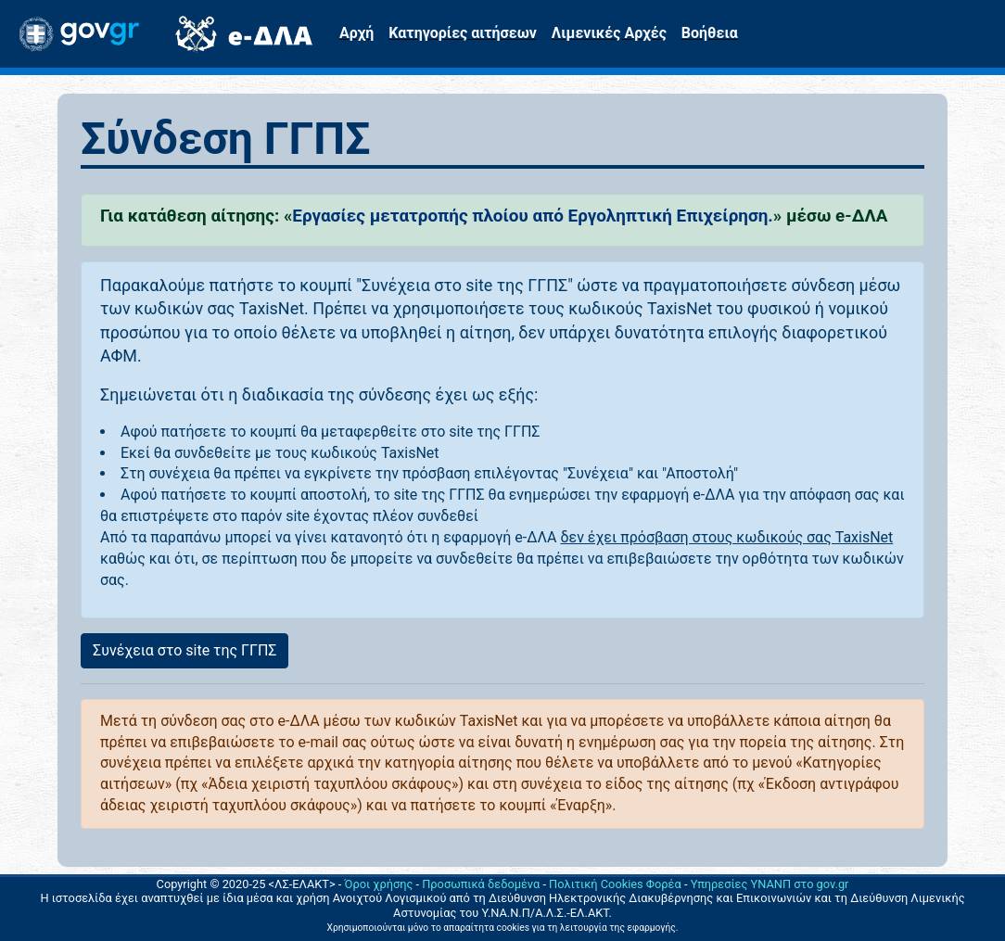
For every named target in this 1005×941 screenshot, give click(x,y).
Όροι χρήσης (379, 884)
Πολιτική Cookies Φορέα (615, 884)
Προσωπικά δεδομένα (481, 884)
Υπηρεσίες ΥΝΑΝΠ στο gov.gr (770, 884)
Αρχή (356, 33)
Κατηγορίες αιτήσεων (462, 33)
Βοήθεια (709, 33)
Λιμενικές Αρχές (609, 33)
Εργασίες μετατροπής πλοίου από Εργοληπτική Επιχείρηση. (532, 215)
